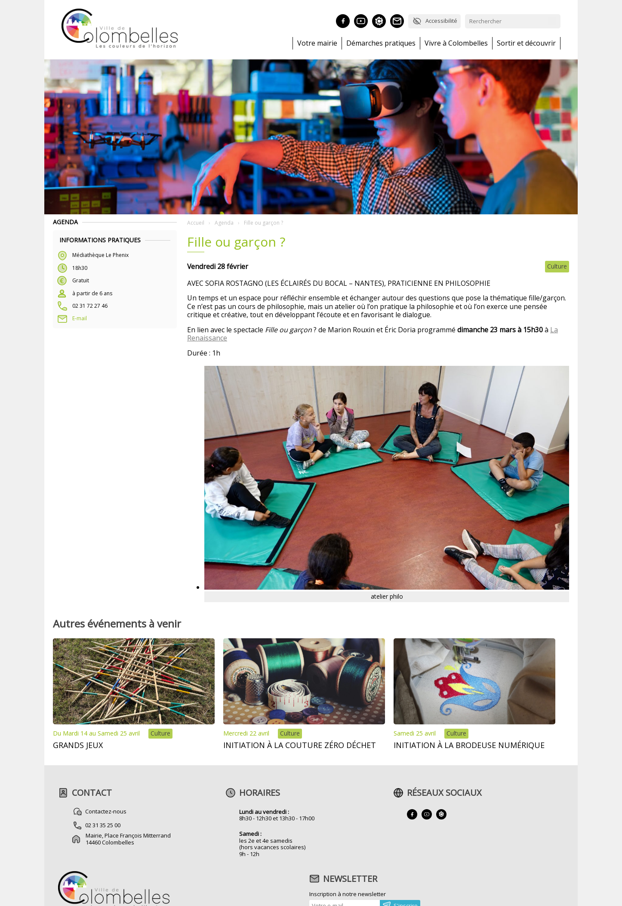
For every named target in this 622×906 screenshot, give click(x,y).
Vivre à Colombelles (456, 43)
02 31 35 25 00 (103, 825)
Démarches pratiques (381, 43)
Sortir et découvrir (526, 43)
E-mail (79, 318)
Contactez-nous (106, 811)
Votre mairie (317, 43)
